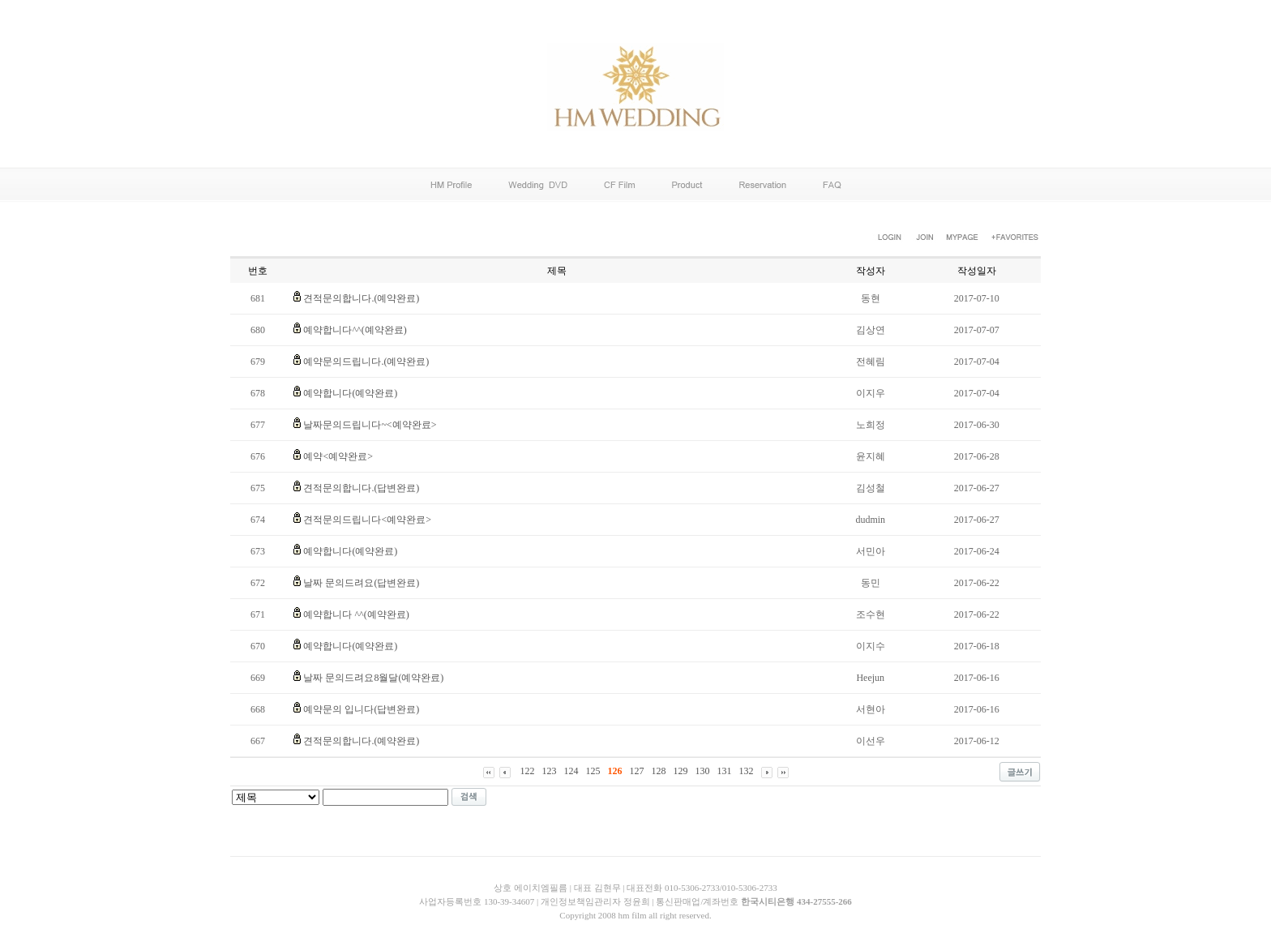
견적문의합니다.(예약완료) (361, 298)
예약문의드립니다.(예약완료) (366, 361)
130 (702, 771)
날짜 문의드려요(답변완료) (361, 583)
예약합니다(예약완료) (350, 393)
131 (724, 771)
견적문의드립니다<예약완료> (367, 519)
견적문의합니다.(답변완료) (361, 488)
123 (549, 771)
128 (659, 771)
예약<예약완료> (338, 456)
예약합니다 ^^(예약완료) (356, 614)
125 (593, 771)
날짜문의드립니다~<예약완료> (369, 424)
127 (637, 771)
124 (571, 771)
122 (527, 771)
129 (681, 771)
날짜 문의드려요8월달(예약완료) (373, 677)
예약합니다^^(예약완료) (354, 330)
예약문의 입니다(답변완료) (361, 709)
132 (746, 771)
